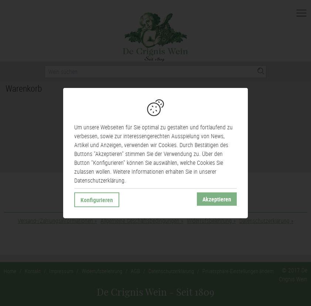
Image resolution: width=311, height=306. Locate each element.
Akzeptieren (216, 199)
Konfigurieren (97, 200)
